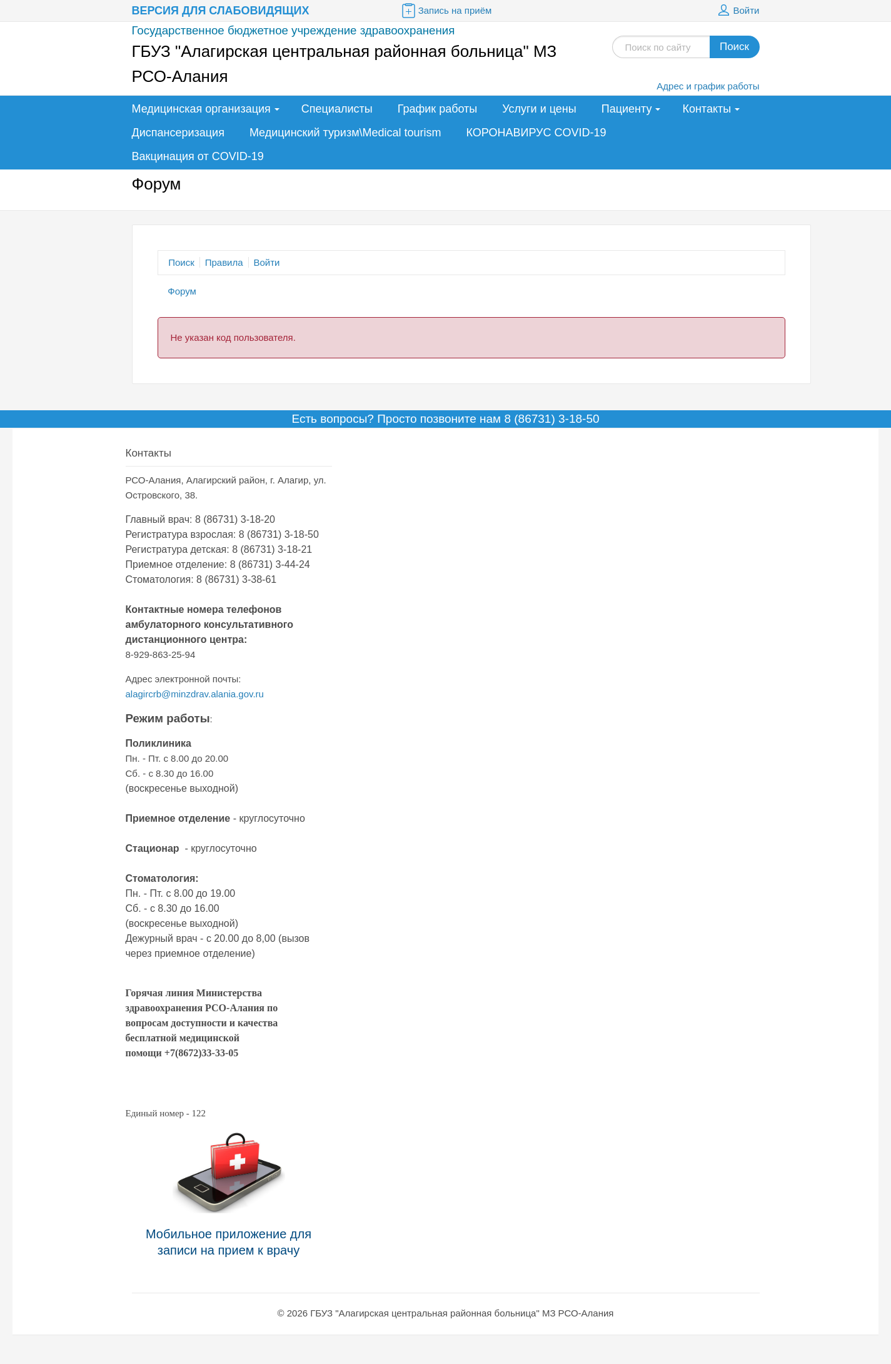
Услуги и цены (539, 109)
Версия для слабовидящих (221, 10)
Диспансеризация (178, 132)
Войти (737, 10)
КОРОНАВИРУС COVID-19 (536, 132)
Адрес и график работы (708, 86)
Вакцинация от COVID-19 (198, 156)
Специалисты (337, 109)
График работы (438, 109)
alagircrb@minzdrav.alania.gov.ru (195, 694)
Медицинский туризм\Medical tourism (345, 132)
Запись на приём (446, 10)
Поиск (734, 47)
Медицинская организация (201, 109)
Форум (182, 291)
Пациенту (627, 109)
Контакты (706, 109)
